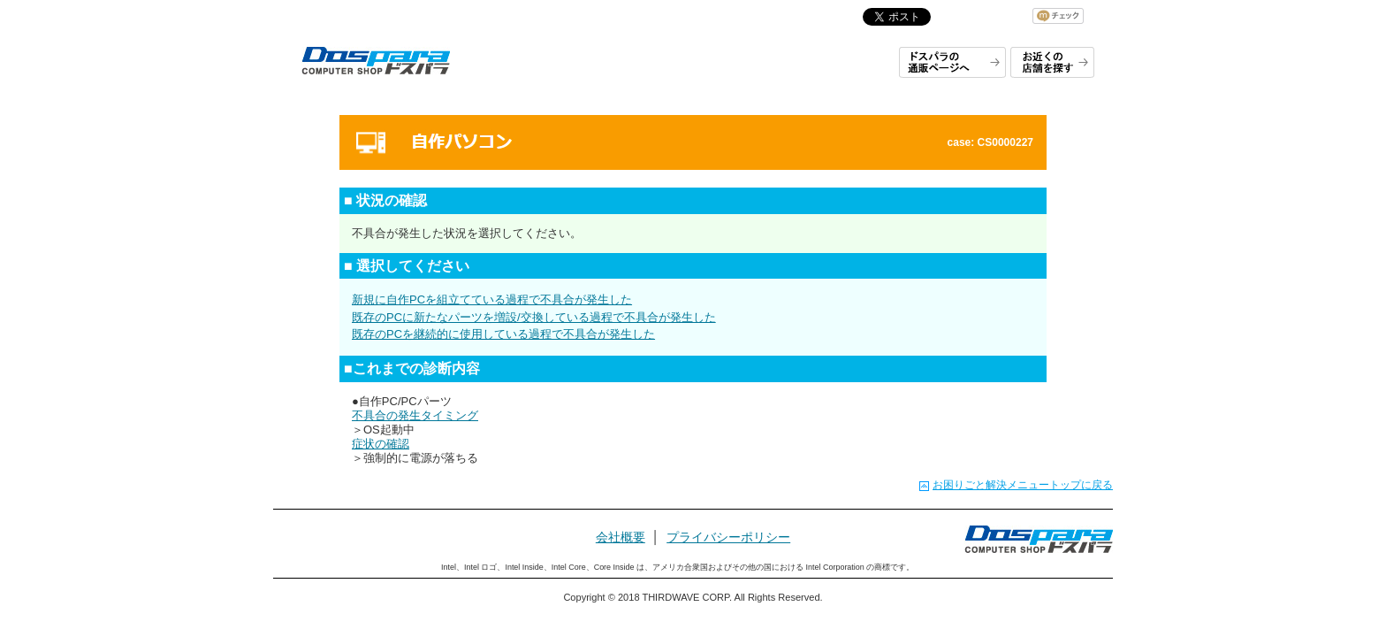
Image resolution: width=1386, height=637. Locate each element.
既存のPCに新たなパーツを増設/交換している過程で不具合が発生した (534, 317)
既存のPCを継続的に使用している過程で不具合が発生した (503, 334)
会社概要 (620, 537)
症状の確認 (380, 443)
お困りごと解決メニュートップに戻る (1023, 485)
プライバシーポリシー (728, 537)
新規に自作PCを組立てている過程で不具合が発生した (492, 299)
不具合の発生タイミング (415, 415)
